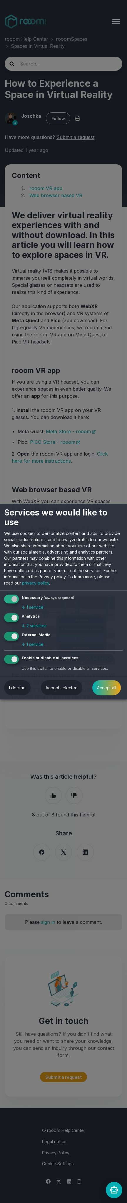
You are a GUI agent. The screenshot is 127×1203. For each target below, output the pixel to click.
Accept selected (62, 687)
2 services (34, 625)
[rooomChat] (114, 1190)
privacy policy (35, 583)
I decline (17, 687)
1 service (33, 607)
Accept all (106, 687)
